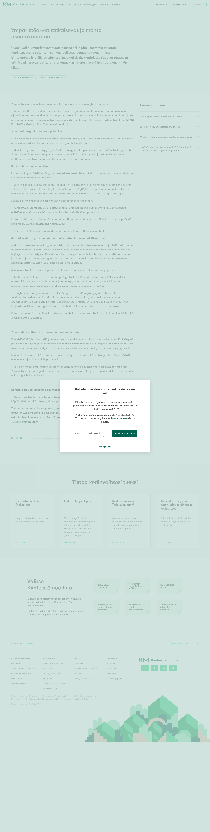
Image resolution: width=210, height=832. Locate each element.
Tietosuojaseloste (104, 447)
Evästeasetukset (119, 418)
